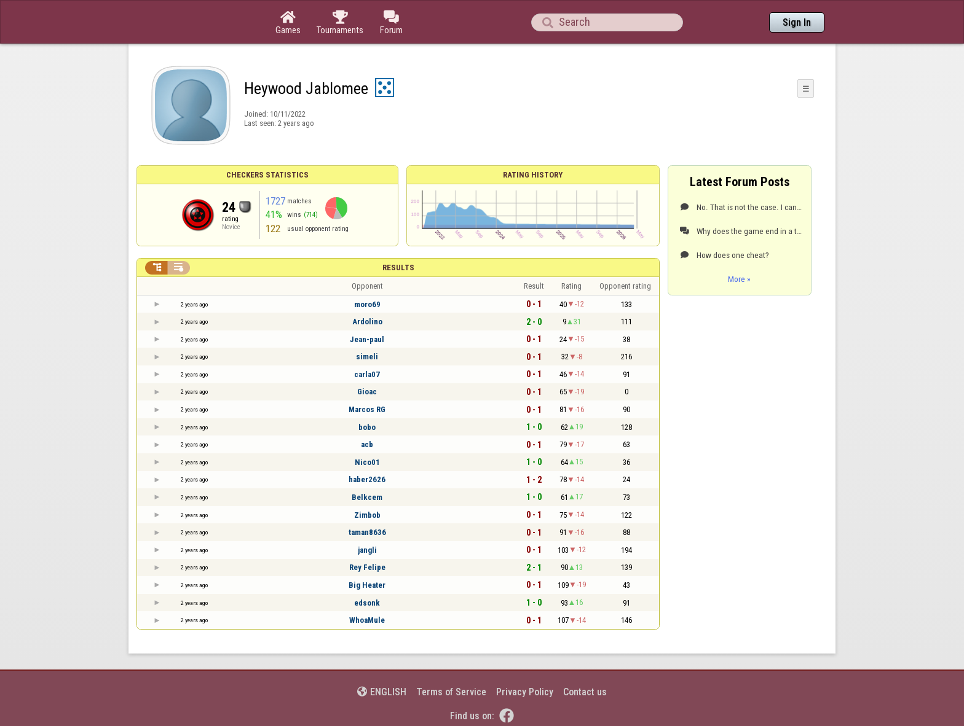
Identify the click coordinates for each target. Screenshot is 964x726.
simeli (367, 356)
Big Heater (367, 585)
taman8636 (367, 532)
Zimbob (367, 515)
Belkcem (367, 497)
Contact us (585, 692)
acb (367, 444)
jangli (367, 550)
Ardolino (367, 321)
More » (739, 279)
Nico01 (367, 462)
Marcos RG (367, 409)
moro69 (367, 304)
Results (398, 267)
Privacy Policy (524, 692)
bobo (367, 427)
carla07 (367, 374)
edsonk (367, 602)
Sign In (797, 22)
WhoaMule (367, 620)
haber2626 (367, 479)
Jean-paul (367, 339)
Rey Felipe (367, 567)
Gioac (367, 391)
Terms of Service (451, 692)
